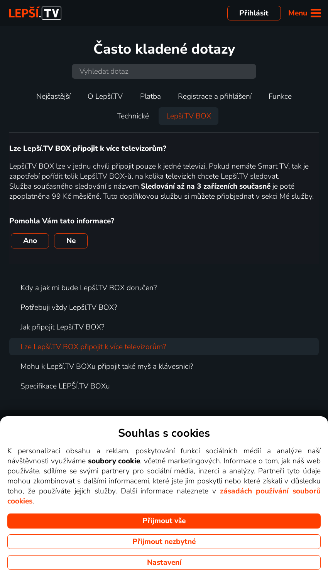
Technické (133, 116)
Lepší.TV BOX (188, 116)
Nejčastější (53, 96)
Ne (71, 241)
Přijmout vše (164, 521)
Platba (150, 96)
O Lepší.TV (105, 96)
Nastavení (164, 562)
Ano (30, 241)
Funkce (280, 96)
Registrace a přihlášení (215, 96)
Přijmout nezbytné (164, 542)
